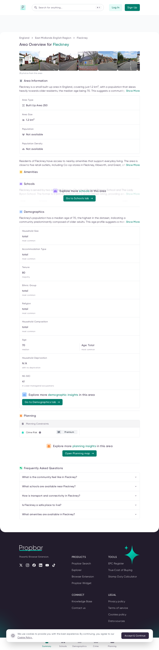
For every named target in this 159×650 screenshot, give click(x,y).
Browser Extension (83, 576)
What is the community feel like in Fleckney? (79, 477)
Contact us (79, 607)
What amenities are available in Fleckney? (79, 514)
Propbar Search (81, 563)
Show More (133, 90)
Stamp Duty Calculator (122, 576)
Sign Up (132, 7)
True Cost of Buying (120, 570)
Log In (116, 7)
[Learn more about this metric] (40, 432)
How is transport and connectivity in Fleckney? (79, 495)
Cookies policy (117, 614)
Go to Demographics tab (42, 402)
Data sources (116, 621)
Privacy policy (116, 601)
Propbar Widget (82, 583)
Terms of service (118, 607)
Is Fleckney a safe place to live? (79, 505)
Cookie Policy (25, 637)
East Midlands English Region (53, 37)
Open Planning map (79, 453)
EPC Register (116, 563)
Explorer (77, 570)
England (24, 37)
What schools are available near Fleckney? (79, 486)
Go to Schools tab (79, 198)
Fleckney (82, 37)
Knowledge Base (82, 601)
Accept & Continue (135, 635)
